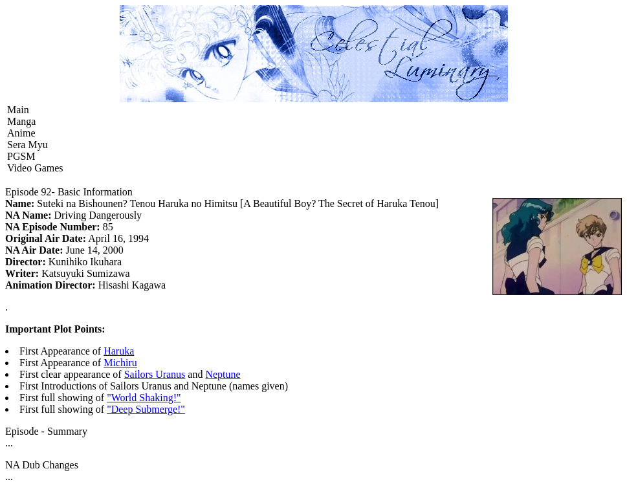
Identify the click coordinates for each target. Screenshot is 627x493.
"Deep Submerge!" (146, 409)
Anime (21, 132)
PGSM (21, 156)
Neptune (222, 374)
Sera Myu (27, 144)
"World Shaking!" (144, 397)
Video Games (35, 167)
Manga (21, 121)
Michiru (120, 362)
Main (18, 109)
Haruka (119, 350)
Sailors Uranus (155, 374)
